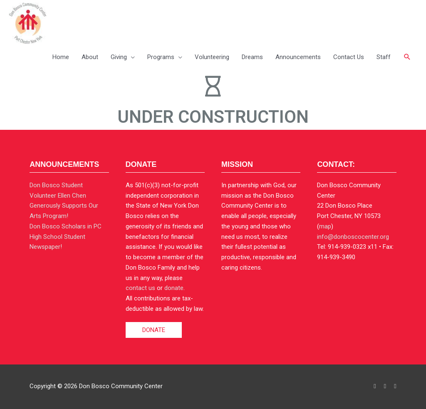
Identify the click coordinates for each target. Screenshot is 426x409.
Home (60, 57)
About (90, 57)
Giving (119, 57)
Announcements (298, 57)
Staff (383, 57)
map (325, 226)
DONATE (153, 330)
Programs (160, 57)
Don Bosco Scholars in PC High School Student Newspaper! (66, 237)
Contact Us (348, 57)
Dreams (252, 57)
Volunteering (212, 57)
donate (173, 288)
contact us (140, 288)
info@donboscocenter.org (353, 236)
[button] (407, 57)
